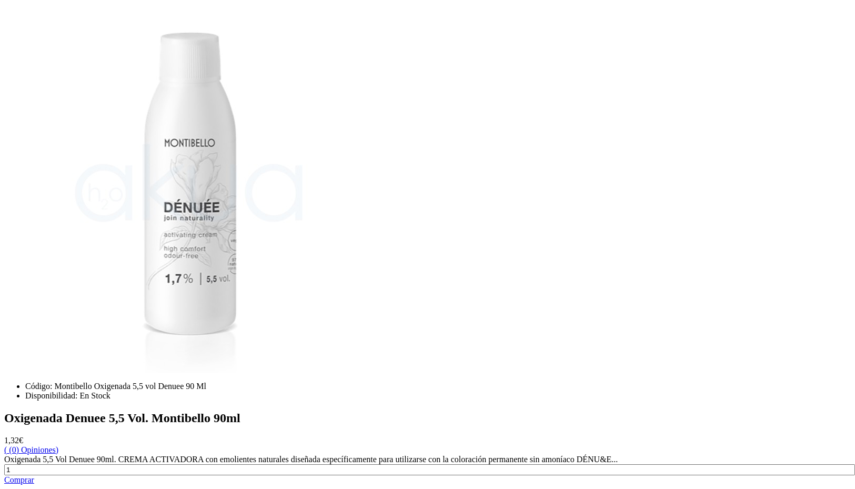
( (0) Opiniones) (31, 449)
